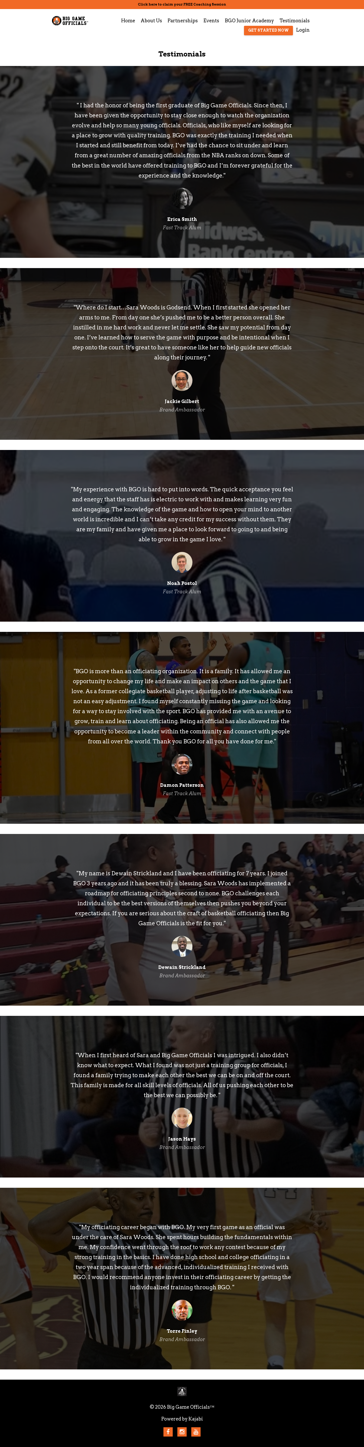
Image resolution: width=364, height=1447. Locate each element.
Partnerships (183, 20)
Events (211, 20)
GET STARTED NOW (268, 30)
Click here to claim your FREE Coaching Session (182, 4)
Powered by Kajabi (182, 1419)
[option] (182, 162)
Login (303, 30)
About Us (151, 20)
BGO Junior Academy (249, 20)
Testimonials (295, 20)
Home (128, 20)
